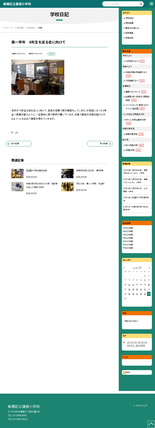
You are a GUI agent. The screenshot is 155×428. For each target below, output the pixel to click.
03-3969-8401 (20, 415)
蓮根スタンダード (135, 91)
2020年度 (129, 248)
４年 (138, 342)
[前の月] (124, 267)
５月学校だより (134, 61)
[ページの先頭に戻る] (151, 424)
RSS (128, 372)
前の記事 (15, 143)
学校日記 (129, 18)
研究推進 (129, 32)
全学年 (129, 345)
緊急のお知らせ (132, 28)
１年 (16, 132)
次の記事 (104, 143)
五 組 (135, 345)
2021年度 (129, 244)
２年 (131, 342)
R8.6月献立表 (134, 145)
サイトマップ (141, 405)
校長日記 (129, 37)
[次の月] (149, 267)
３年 (135, 342)
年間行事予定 (134, 134)
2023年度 (129, 238)
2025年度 (129, 231)
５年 (142, 342)
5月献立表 (133, 150)
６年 (145, 342)
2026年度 (129, 228)
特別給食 (129, 22)
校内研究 (141, 345)
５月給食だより (134, 80)
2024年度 (129, 234)
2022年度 (129, 241)
